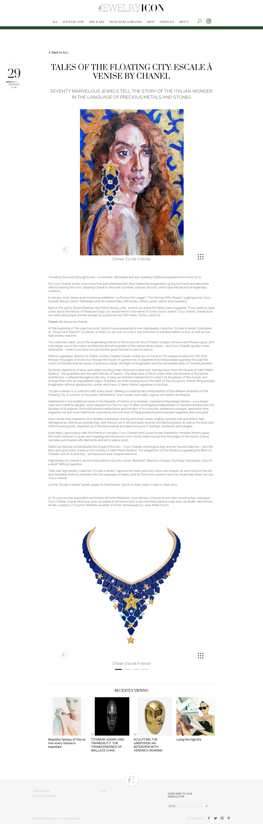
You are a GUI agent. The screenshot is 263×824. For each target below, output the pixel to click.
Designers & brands (125, 22)
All (55, 22)
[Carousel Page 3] (135, 669)
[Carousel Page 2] (127, 669)
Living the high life (188, 739)
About (184, 22)
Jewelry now (73, 22)
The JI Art (96, 22)
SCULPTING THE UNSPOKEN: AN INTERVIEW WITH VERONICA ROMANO (148, 745)
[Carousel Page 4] (144, 669)
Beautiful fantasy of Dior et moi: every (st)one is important (66, 743)
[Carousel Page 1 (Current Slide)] (118, 669)
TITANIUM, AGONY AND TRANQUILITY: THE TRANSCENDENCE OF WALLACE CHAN (107, 745)
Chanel (53, 321)
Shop (151, 22)
